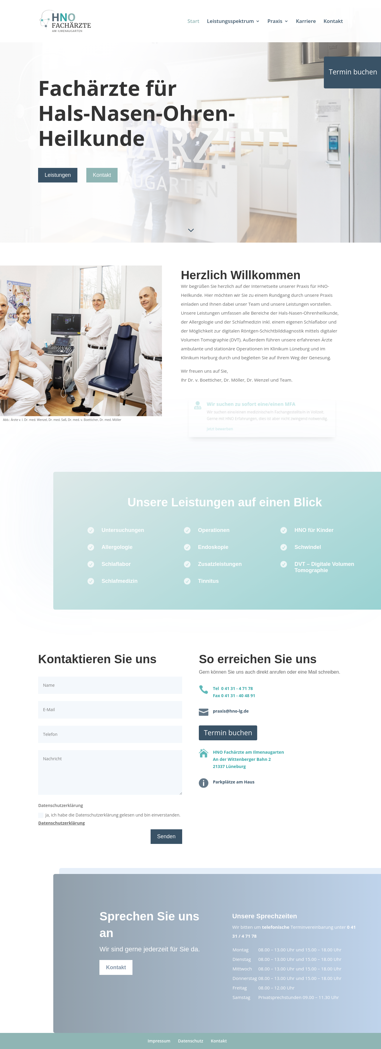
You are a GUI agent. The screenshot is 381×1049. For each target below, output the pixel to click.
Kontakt (333, 21)
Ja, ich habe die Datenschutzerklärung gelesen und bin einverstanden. (109, 819)
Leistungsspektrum (230, 21)
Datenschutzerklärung (61, 823)
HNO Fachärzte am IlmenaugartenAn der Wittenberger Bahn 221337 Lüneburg (248, 759)
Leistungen (58, 175)
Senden (166, 836)
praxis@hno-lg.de (231, 711)
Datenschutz (190, 1041)
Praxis (275, 21)
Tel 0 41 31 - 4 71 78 (233, 688)
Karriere (306, 21)
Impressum (159, 1041)
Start (193, 21)
